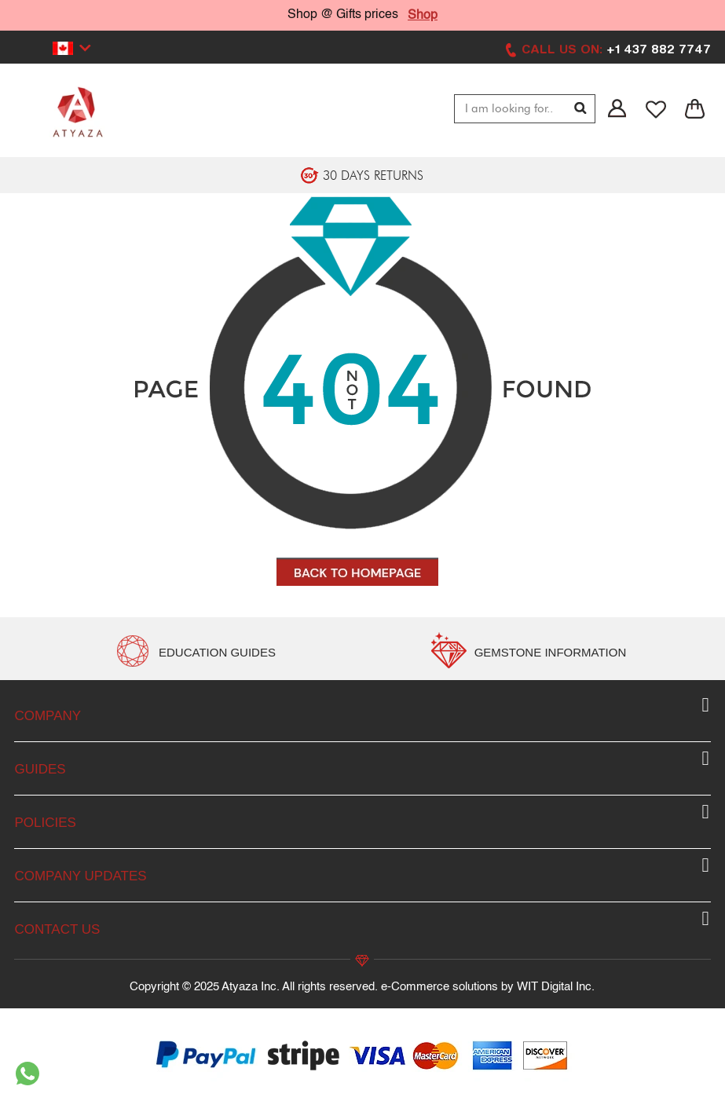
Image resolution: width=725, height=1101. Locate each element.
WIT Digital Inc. (556, 987)
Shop (423, 15)
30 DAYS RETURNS (373, 175)
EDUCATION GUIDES (217, 652)
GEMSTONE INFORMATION (550, 652)
